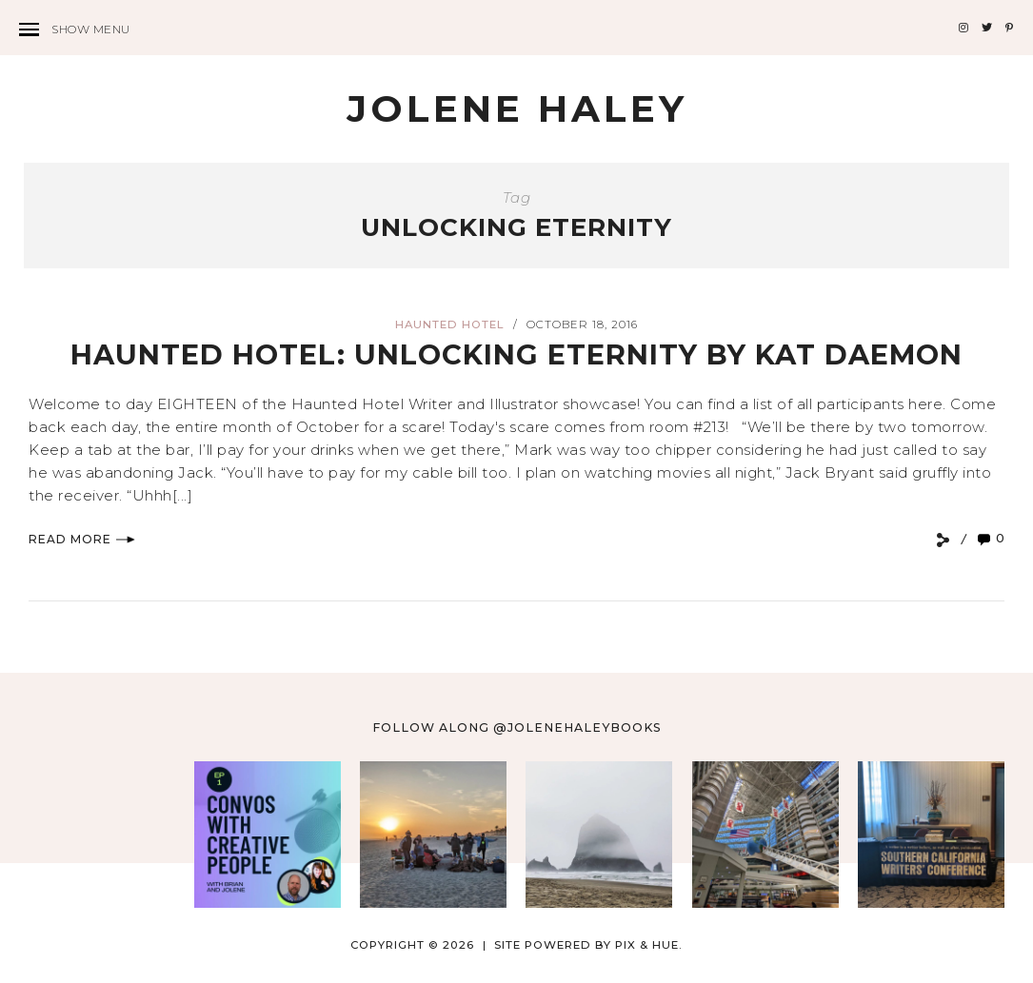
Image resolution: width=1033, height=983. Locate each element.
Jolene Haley (517, 108)
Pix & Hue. (649, 945)
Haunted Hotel (449, 324)
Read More (82, 539)
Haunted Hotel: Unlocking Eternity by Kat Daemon (516, 354)
